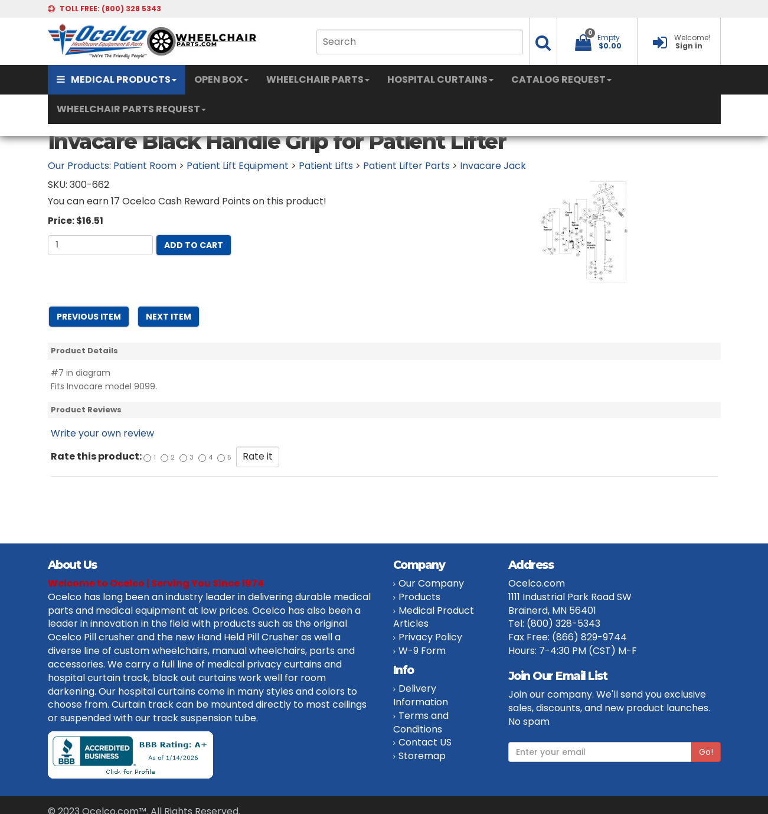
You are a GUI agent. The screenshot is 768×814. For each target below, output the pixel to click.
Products (419, 597)
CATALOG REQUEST (561, 79)
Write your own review (102, 433)
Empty (608, 37)
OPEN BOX (221, 79)
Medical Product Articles (433, 617)
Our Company (431, 583)
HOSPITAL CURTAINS (440, 79)
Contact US (425, 742)
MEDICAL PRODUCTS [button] (117, 79)
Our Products (78, 165)
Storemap (422, 756)
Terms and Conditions (421, 722)
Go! (706, 752)
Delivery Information (420, 695)
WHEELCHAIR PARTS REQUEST (131, 109)
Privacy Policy (430, 637)
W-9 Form (422, 650)
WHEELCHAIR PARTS (318, 79)
